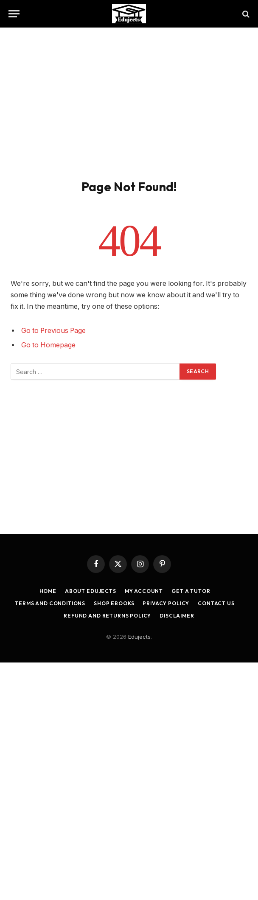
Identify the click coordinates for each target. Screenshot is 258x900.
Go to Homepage (48, 345)
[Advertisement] (129, 101)
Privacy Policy (166, 603)
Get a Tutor (190, 591)
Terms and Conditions (50, 603)
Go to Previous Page (53, 331)
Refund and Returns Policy (107, 615)
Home (47, 591)
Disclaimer (177, 615)
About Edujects (90, 591)
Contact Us (216, 603)
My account (144, 591)
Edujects (139, 636)
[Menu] (14, 13)
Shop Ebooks (114, 603)
